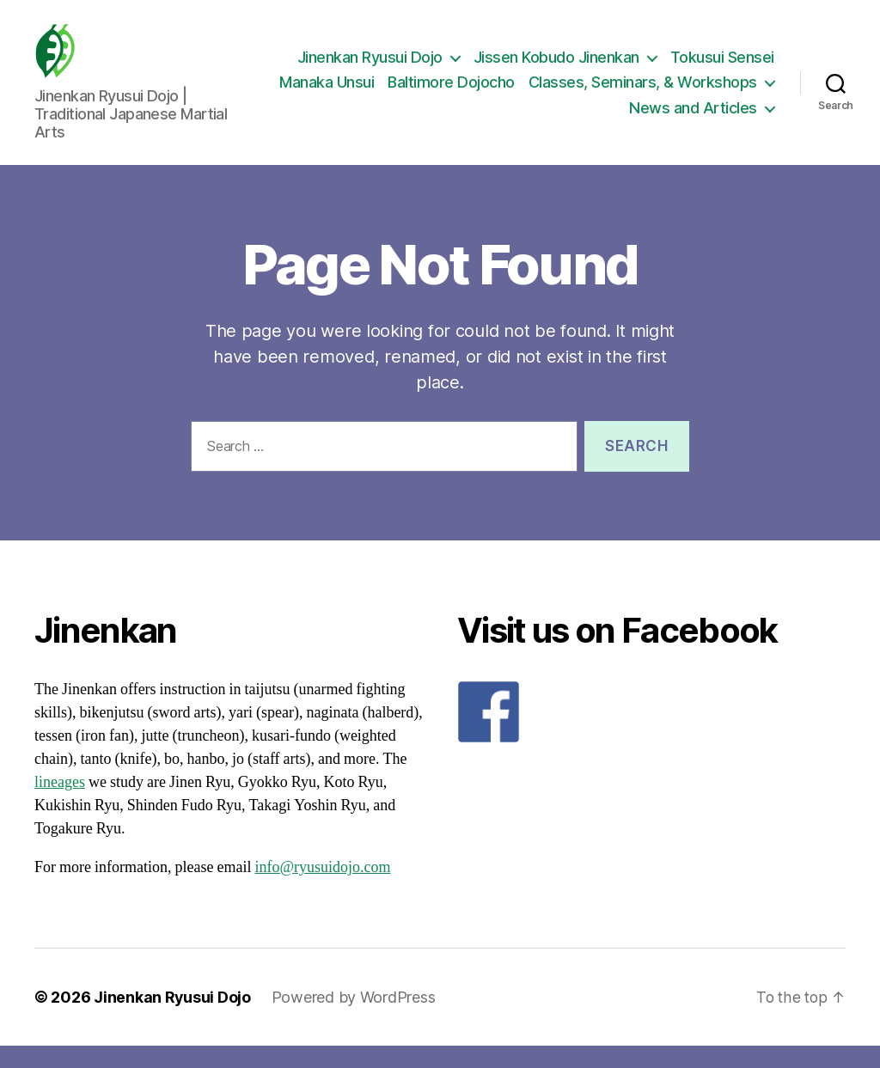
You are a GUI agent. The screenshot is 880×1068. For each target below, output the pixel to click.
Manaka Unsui (586, 94)
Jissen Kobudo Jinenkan (556, 68)
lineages (59, 805)
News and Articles (693, 119)
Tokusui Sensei (722, 68)
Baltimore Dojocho (710, 94)
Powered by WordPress (354, 1019)
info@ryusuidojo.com (322, 890)
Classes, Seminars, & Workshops (484, 119)
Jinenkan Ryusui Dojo (370, 68)
